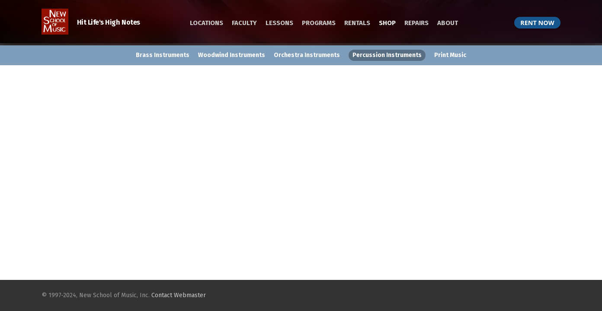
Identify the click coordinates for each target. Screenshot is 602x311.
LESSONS (279, 23)
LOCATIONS (206, 23)
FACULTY (244, 23)
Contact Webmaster (178, 295)
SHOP (387, 23)
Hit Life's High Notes (91, 22)
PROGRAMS (319, 23)
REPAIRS (416, 23)
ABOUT (447, 23)
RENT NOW (537, 23)
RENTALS (357, 23)
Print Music (450, 55)
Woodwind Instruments (231, 55)
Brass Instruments (162, 55)
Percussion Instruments (387, 55)
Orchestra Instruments (307, 55)
